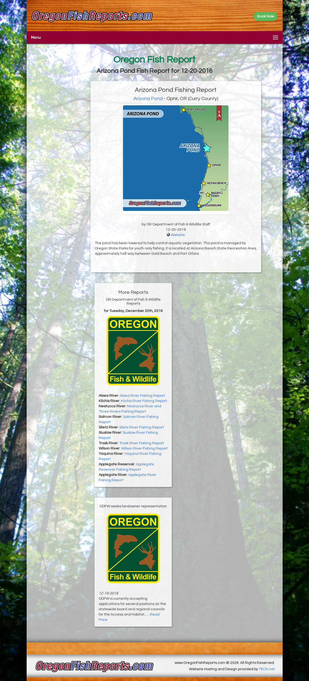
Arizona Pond (148, 98)
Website (178, 235)
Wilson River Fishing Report (144, 448)
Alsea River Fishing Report (142, 396)
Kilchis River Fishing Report (144, 401)
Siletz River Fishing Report (141, 427)
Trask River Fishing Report (141, 443)
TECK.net (267, 669)
